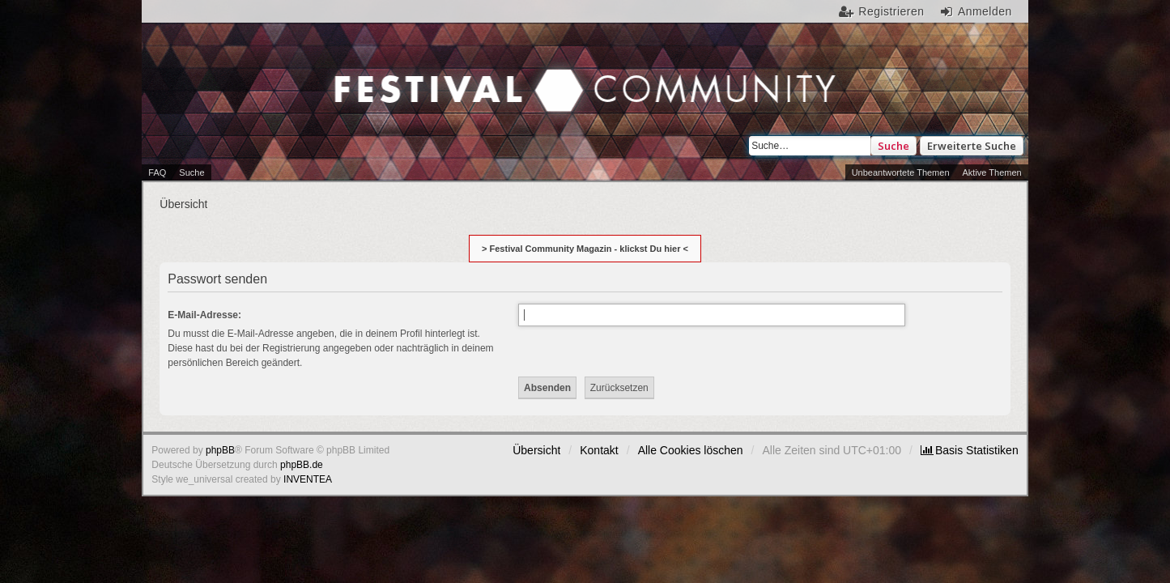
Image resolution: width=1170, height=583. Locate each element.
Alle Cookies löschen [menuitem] (690, 450)
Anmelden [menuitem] (985, 11)
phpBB (220, 450)
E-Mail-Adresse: (204, 315)
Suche (893, 145)
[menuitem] (970, 450)
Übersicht (536, 450)
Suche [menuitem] (191, 172)
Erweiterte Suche (971, 145)
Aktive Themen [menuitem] (992, 172)
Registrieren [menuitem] (891, 11)
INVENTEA (307, 479)
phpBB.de (301, 464)
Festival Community (446, 74)
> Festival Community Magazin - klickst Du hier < (585, 248)
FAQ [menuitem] (157, 172)
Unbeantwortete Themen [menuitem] (901, 172)
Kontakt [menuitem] (599, 450)
